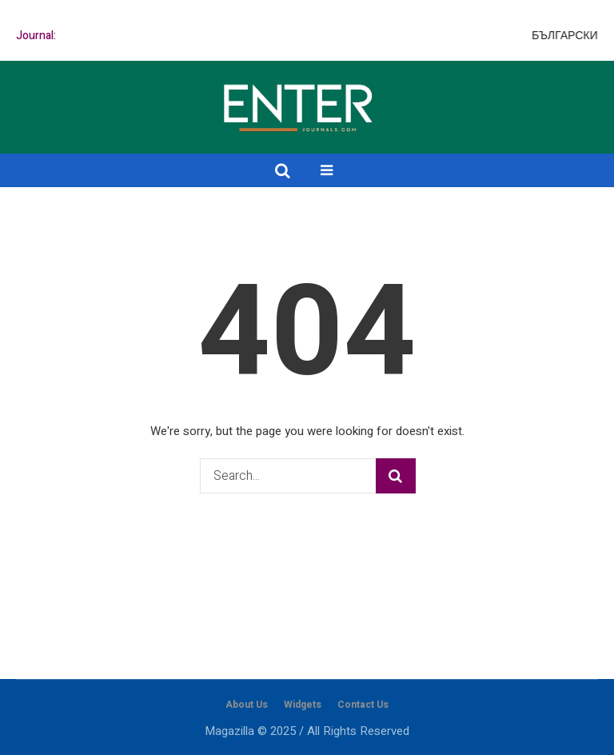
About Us (246, 704)
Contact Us (363, 704)
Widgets (302, 704)
